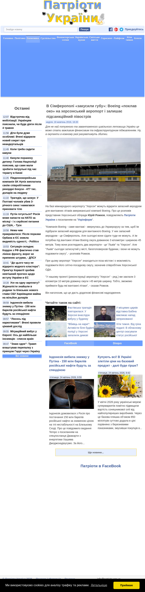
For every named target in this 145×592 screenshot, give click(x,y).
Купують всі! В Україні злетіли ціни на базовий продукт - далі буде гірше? (118, 361)
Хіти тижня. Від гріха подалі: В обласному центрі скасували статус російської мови (128, 331)
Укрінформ (85, 219)
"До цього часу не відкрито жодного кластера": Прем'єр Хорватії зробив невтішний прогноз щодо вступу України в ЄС (21, 270)
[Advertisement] (72, 71)
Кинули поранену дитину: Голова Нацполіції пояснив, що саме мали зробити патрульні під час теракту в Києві (19, 165)
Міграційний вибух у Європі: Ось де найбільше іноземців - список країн (19, 335)
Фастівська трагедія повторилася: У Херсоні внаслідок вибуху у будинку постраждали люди (80, 315)
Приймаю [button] (126, 585)
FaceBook (70, 343)
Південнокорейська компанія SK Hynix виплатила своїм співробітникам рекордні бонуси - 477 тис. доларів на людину (21, 185)
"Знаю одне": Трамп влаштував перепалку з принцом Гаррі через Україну (21, 347)
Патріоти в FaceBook (101, 466)
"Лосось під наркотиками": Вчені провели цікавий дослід (21, 322)
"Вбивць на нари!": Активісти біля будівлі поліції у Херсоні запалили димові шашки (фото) (81, 331)
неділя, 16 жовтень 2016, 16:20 (62, 122)
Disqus (117, 343)
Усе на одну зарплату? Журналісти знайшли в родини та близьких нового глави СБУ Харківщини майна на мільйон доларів (21, 290)
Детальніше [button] (99, 585)
